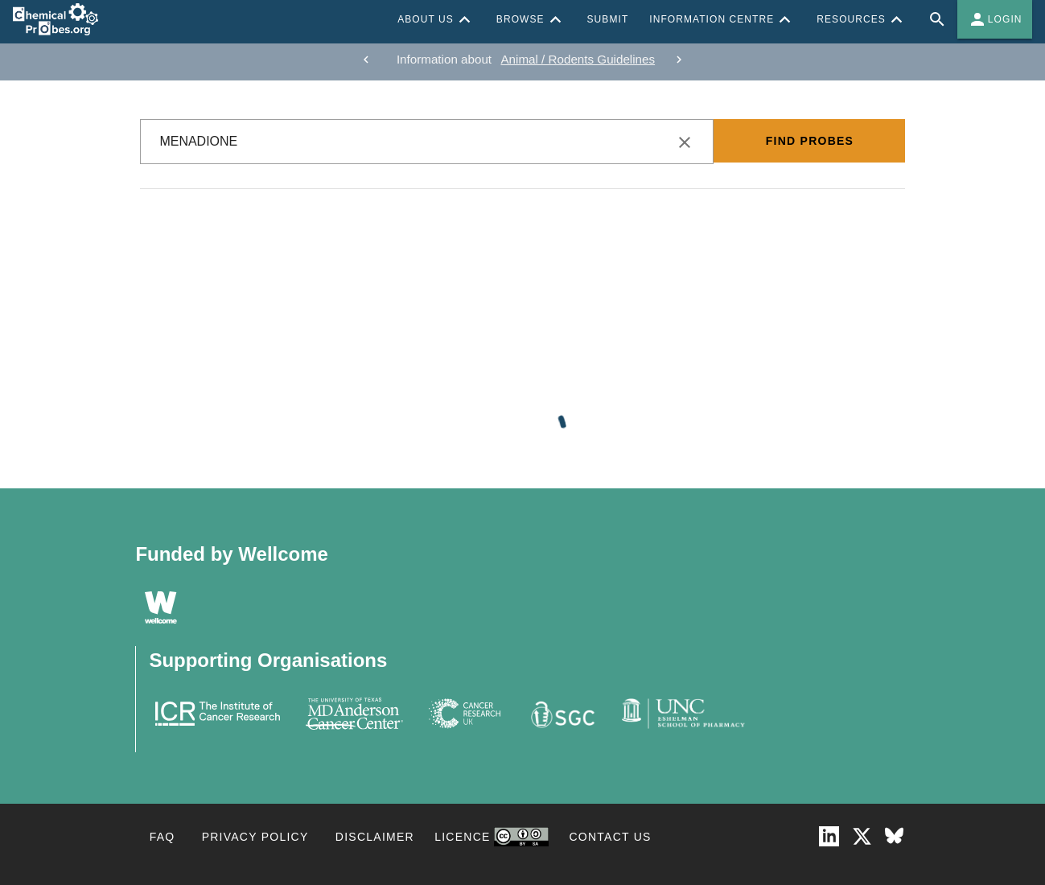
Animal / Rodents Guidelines (577, 59)
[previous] (366, 59)
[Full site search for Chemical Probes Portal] (937, 19)
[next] (679, 59)
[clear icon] (684, 142)
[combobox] (427, 141)
